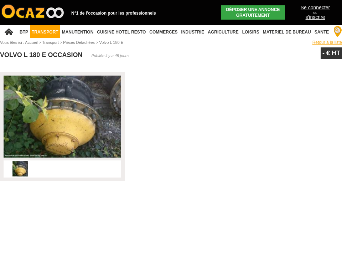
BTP (24, 32)
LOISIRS (250, 32)
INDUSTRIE (192, 32)
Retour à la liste (327, 42)
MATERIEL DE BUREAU (287, 32)
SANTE (322, 32)
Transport (51, 42)
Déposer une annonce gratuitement (253, 12)
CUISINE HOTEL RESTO (121, 32)
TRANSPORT (45, 32)
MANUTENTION (78, 32)
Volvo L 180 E (111, 42)
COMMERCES (163, 32)
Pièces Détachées (79, 42)
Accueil (31, 42)
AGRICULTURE (223, 32)
